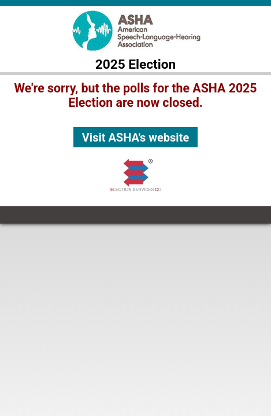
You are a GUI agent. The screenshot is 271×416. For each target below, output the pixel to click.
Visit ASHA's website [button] (135, 137)
